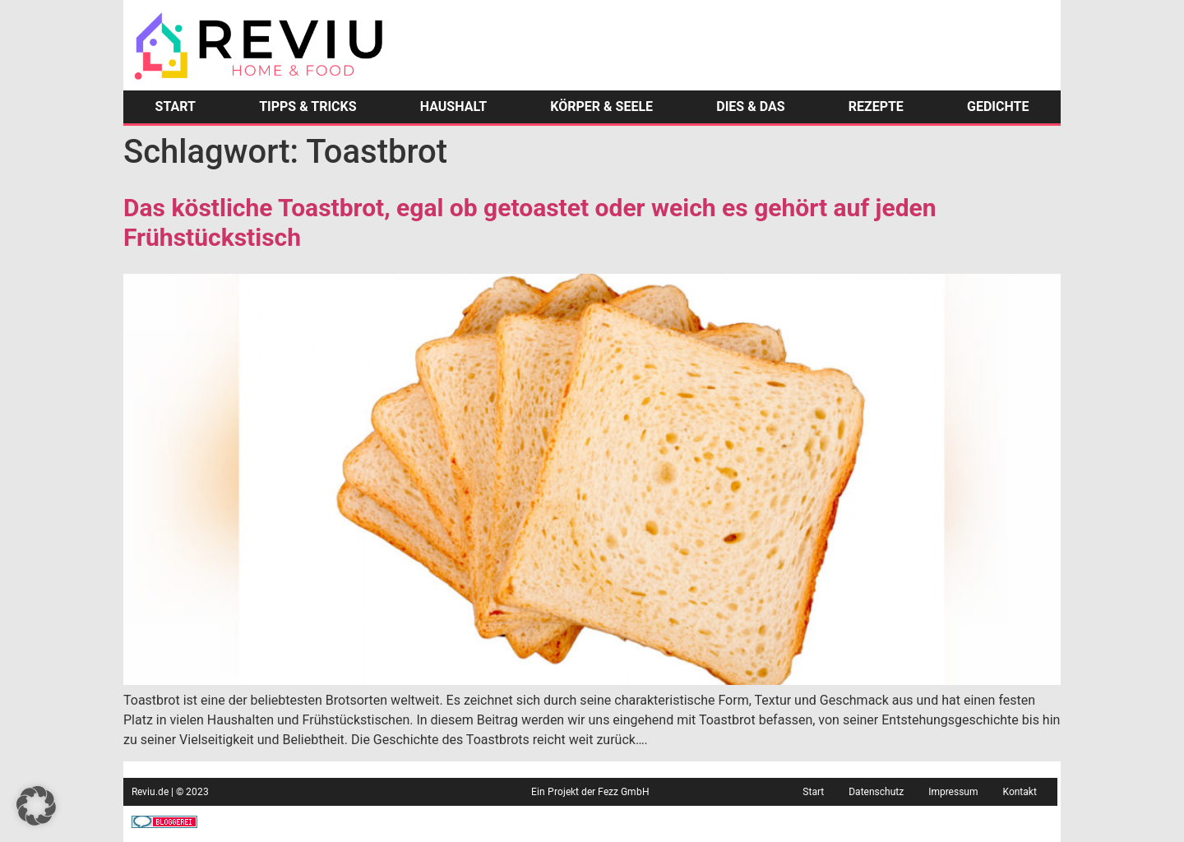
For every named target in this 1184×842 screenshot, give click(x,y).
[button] (36, 806)
